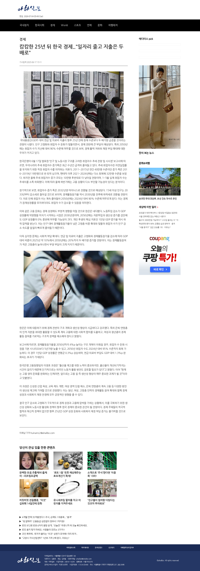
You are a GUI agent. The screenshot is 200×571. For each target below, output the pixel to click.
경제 (52, 25)
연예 (89, 25)
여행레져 (113, 25)
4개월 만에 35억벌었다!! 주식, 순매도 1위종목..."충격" (47, 517)
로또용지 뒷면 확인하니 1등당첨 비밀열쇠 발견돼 (158, 213)
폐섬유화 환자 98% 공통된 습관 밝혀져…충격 (157, 224)
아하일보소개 (70, 547)
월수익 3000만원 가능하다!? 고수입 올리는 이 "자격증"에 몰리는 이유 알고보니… (160, 220)
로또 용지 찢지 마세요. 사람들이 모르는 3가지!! (43, 529)
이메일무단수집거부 (127, 547)
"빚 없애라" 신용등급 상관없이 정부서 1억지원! (43, 521)
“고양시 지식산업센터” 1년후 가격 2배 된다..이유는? (45, 538)
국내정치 (24, 25)
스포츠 (77, 25)
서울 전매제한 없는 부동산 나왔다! (152, 216)
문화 (100, 25)
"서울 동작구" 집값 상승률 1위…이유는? (155, 227)
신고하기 (111, 547)
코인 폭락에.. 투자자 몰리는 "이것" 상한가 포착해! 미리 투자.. (49, 533)
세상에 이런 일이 (148, 207)
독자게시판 (85, 547)
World (64, 25)
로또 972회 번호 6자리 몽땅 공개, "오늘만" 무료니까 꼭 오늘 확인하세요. (55, 525)
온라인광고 (98, 547)
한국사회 (39, 25)
